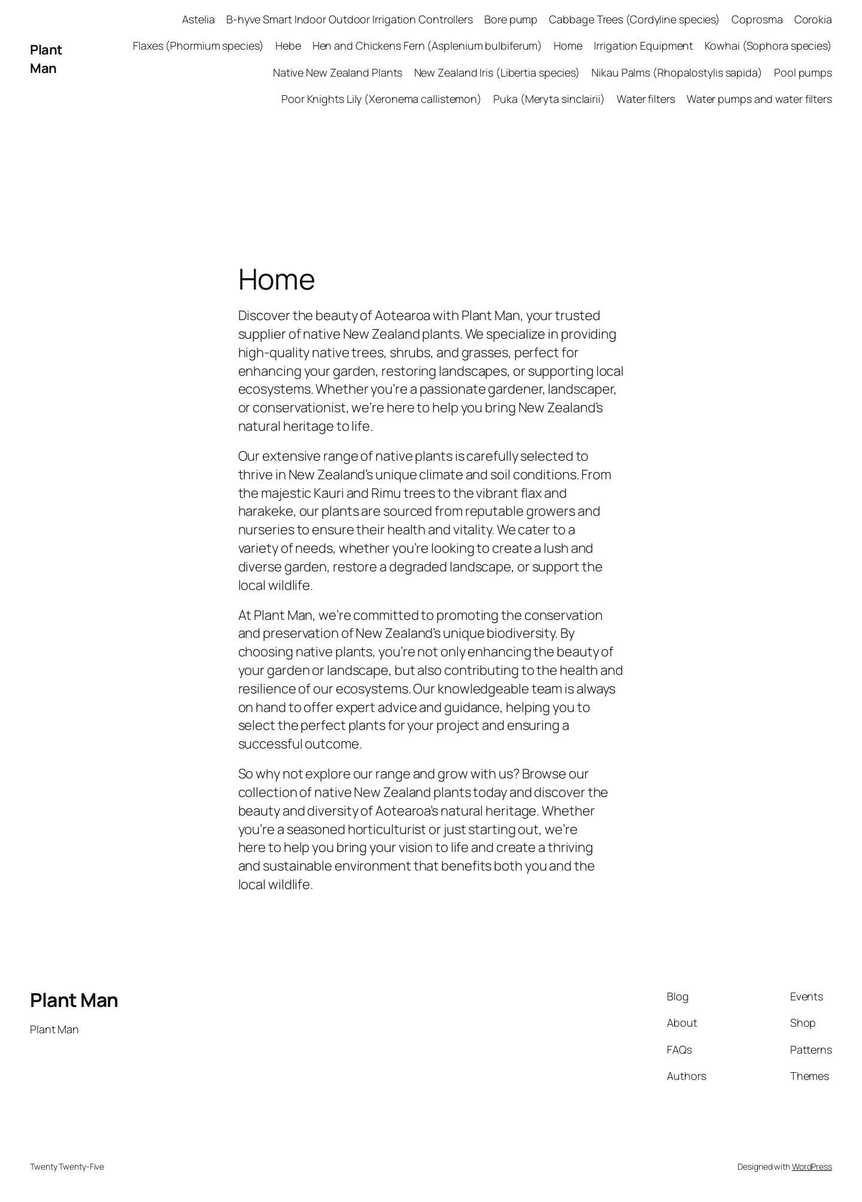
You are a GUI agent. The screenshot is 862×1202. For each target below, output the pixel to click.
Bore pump (511, 19)
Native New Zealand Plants (338, 72)
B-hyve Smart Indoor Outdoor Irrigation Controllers (349, 19)
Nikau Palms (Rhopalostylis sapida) (677, 72)
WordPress (812, 1166)
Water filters (646, 99)
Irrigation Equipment (643, 45)
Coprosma (757, 19)
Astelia (198, 19)
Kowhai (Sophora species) (768, 45)
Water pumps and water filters (759, 99)
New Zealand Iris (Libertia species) (497, 72)
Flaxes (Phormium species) (198, 45)
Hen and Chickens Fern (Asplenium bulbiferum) (427, 45)
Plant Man (46, 59)
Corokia (813, 19)
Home (568, 45)
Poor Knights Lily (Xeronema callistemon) (381, 99)
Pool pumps (803, 72)
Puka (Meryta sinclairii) (549, 99)
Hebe (288, 45)
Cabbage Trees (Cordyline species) (634, 19)
